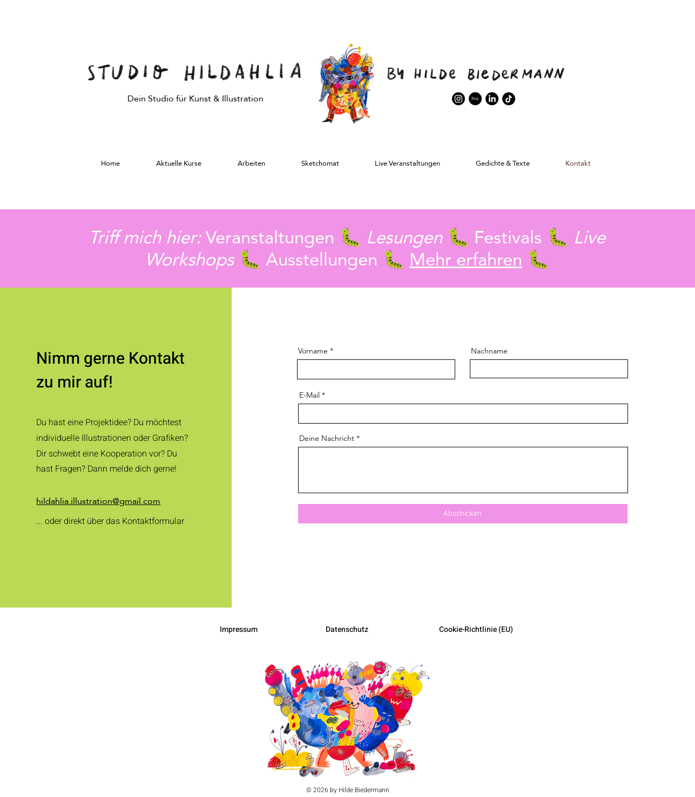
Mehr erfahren (465, 259)
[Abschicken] (462, 513)
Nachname (489, 351)
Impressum (239, 629)
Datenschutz (347, 629)
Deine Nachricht (326, 438)
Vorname (313, 351)
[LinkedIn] (491, 98)
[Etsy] (475, 98)
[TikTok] (508, 98)
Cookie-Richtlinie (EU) (476, 629)
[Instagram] (458, 98)
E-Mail (309, 395)
